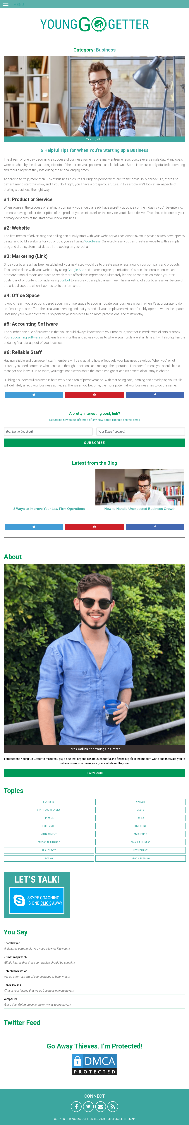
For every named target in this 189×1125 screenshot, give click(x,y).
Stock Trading (140, 858)
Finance (49, 818)
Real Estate (49, 850)
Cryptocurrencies (49, 809)
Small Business (140, 842)
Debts (140, 809)
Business (106, 50)
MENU (18, 4)
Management (49, 834)
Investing (141, 826)
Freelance (48, 826)
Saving (49, 858)
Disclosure (115, 1118)
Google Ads (76, 270)
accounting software (25, 337)
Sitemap (129, 1118)
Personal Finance (49, 842)
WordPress (92, 241)
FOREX (140, 818)
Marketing (140, 834)
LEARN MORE (95, 773)
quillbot (65, 280)
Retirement (140, 850)
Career (140, 801)
